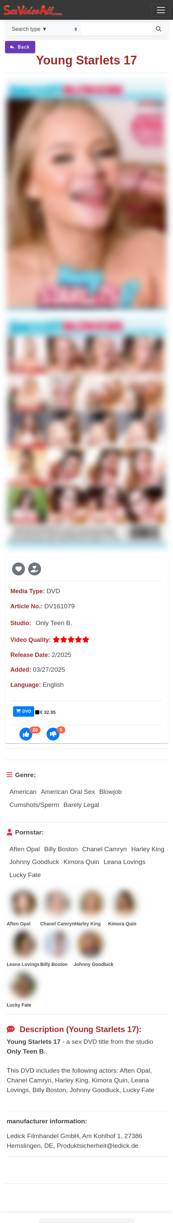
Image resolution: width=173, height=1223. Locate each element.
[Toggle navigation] (161, 10)
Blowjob (110, 791)
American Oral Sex (68, 791)
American (23, 791)
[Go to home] (33, 10)
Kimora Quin (81, 861)
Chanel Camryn (104, 849)
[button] (18, 568)
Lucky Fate (25, 874)
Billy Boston (61, 849)
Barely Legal (81, 804)
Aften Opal (24, 849)
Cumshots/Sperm (34, 804)
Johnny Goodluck (34, 861)
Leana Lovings (125, 861)
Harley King (147, 849)
